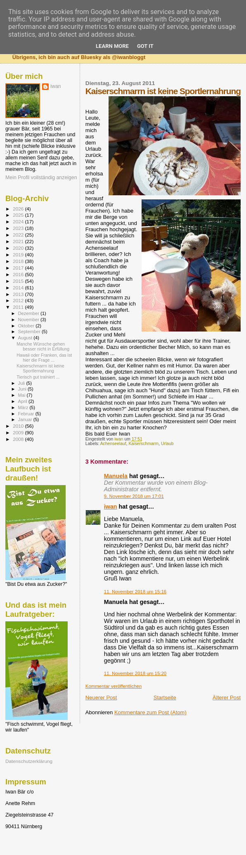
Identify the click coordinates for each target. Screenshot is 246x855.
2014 (19, 287)
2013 (19, 294)
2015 (19, 281)
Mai (22, 395)
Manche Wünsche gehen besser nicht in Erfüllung (43, 346)
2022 (19, 234)
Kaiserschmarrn (143, 443)
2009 (19, 432)
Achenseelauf (113, 443)
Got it (145, 46)
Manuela (116, 476)
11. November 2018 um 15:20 (135, 673)
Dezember (29, 313)
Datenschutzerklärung (28, 761)
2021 (19, 241)
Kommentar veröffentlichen (113, 686)
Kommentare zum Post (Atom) (150, 712)
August (26, 337)
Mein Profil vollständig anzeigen (41, 177)
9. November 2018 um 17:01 (134, 496)
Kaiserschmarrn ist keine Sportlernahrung (40, 368)
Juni (23, 388)
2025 (19, 215)
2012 (19, 300)
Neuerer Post (101, 697)
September (30, 331)
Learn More (112, 46)
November (29, 319)
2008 (19, 439)
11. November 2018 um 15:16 (135, 591)
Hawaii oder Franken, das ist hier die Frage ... (44, 357)
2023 (19, 228)
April (23, 401)
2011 (19, 307)
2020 (19, 248)
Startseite (165, 697)
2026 (19, 208)
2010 (19, 426)
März (24, 407)
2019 (19, 254)
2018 (19, 261)
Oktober (27, 325)
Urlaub (167, 443)
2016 (19, 274)
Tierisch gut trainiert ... (38, 376)
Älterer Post (227, 697)
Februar (26, 413)
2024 (19, 221)
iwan (110, 506)
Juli (22, 383)
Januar (25, 419)
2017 (19, 267)
